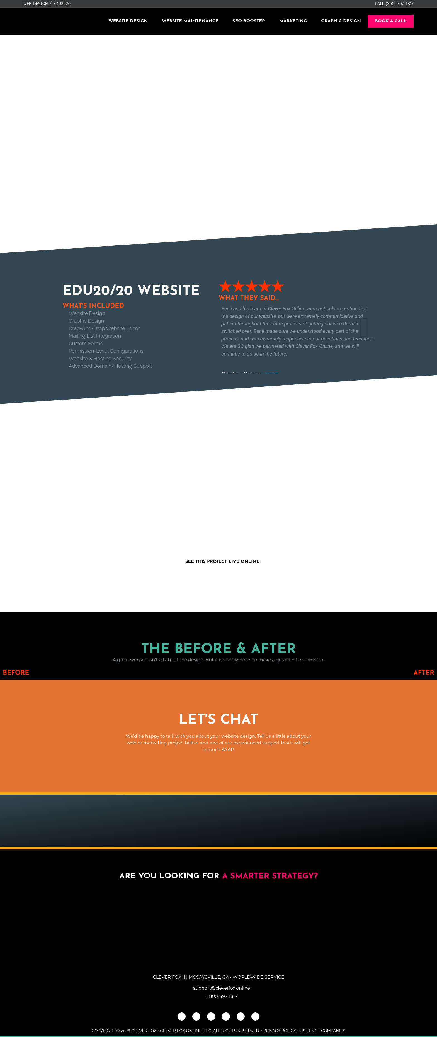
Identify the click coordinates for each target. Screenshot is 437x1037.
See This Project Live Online (222, 561)
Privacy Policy (279, 1030)
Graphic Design (341, 21)
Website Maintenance (190, 21)
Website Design (128, 21)
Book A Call (390, 21)
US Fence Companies (322, 1030)
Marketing (293, 21)
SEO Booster (248, 21)
